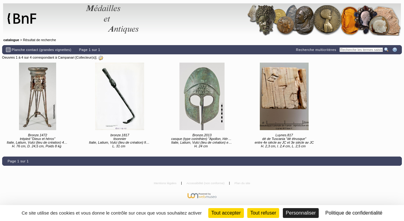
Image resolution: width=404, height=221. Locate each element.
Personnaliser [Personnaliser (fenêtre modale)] (301, 212)
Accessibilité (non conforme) (206, 183)
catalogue (11, 40)
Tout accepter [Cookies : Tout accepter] (226, 212)
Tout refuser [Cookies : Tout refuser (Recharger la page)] (263, 212)
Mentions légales (165, 183)
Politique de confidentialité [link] (354, 212)
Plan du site (242, 183)
